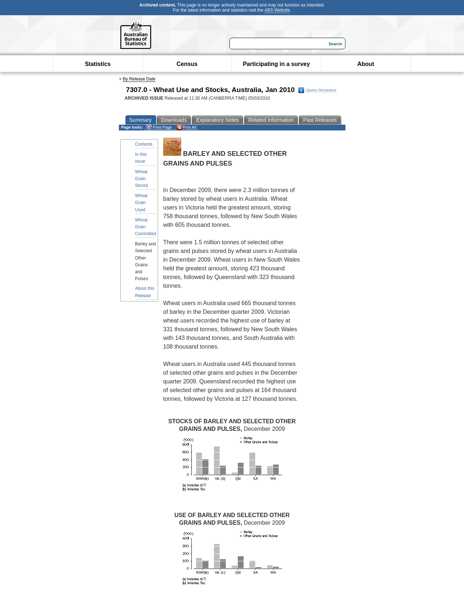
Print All (186, 127)
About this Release (144, 292)
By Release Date (139, 79)
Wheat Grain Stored (141, 178)
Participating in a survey (276, 64)
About (365, 64)
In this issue (141, 158)
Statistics (98, 64)
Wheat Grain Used (141, 202)
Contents (144, 144)
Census (187, 64)
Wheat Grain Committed (145, 226)
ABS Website (277, 10)
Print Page (159, 127)
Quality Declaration (317, 90)
